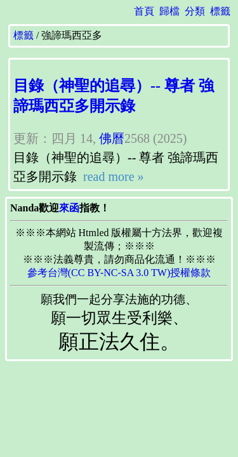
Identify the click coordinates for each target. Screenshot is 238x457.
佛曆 (111, 138)
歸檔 (169, 11)
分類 (195, 11)
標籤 (220, 11)
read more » (112, 176)
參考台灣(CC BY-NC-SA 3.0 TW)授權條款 (119, 272)
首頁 (144, 11)
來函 (69, 207)
